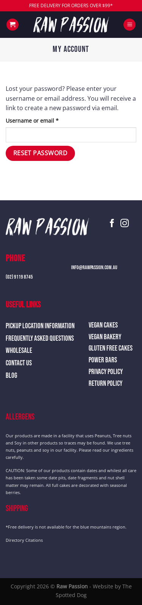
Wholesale (19, 350)
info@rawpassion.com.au (94, 267)
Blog (11, 375)
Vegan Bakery (105, 337)
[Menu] (129, 25)
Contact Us (19, 363)
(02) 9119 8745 (19, 277)
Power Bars (103, 360)
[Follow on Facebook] (112, 224)
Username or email (44, 120)
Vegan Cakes (103, 325)
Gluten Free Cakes (111, 348)
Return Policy (105, 383)
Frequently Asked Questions (40, 338)
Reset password (40, 153)
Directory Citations (24, 540)
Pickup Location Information (40, 326)
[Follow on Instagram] (124, 224)
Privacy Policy (106, 372)
